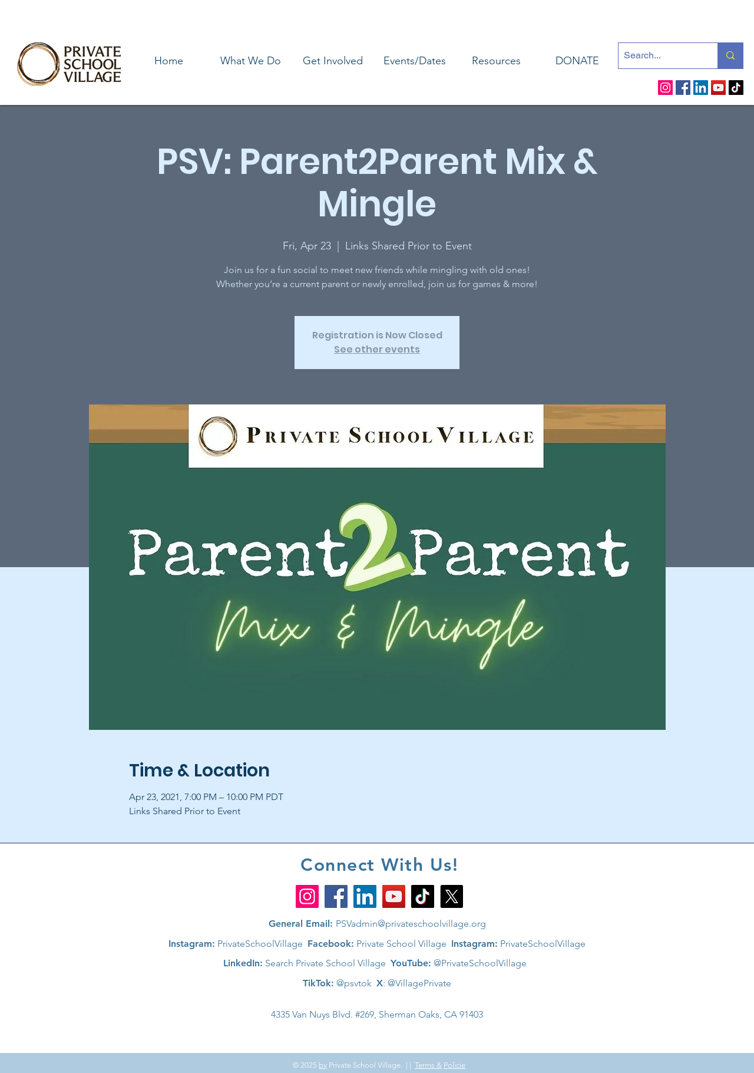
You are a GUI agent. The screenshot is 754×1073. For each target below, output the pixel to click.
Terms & (428, 1065)
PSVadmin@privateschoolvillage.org (411, 923)
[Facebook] (683, 87)
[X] (451, 896)
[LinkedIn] (700, 87)
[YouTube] (718, 87)
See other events (377, 349)
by (323, 1065)
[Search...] (658, 55)
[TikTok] (736, 87)
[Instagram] (665, 87)
